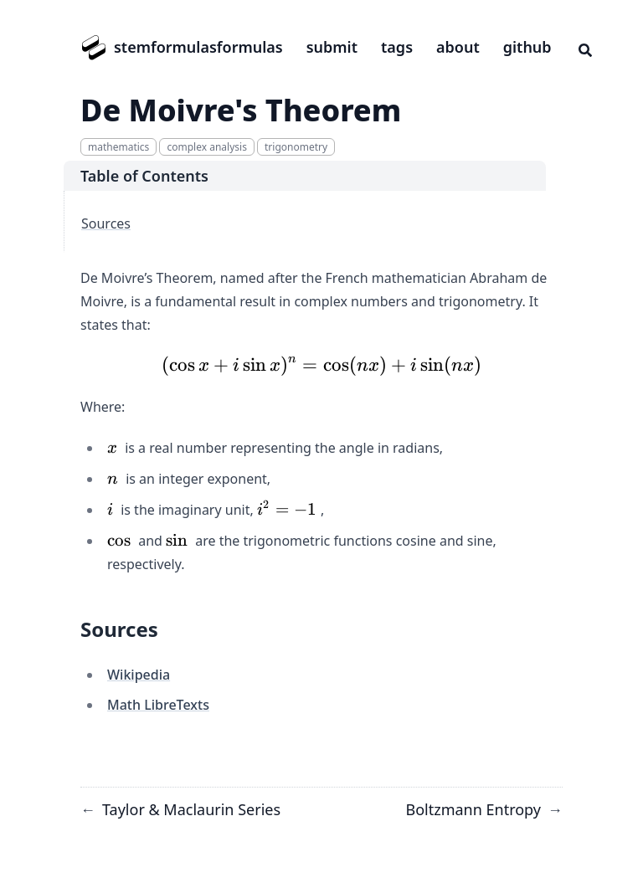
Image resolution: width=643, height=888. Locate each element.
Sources (106, 223)
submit (332, 47)
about (458, 47)
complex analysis (206, 147)
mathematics (118, 147)
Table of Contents (144, 176)
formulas (250, 47)
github (527, 47)
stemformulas (165, 47)
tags (397, 47)
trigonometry (296, 147)
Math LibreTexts (158, 705)
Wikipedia (138, 674)
